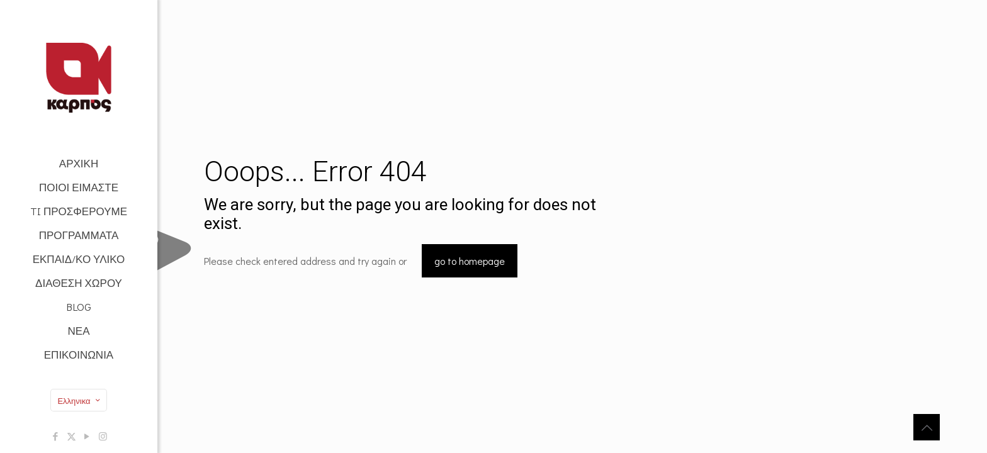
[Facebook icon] (55, 436)
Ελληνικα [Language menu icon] (79, 400)
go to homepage (469, 260)
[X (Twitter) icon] (71, 436)
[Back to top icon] (926, 427)
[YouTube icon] (87, 436)
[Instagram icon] (103, 436)
